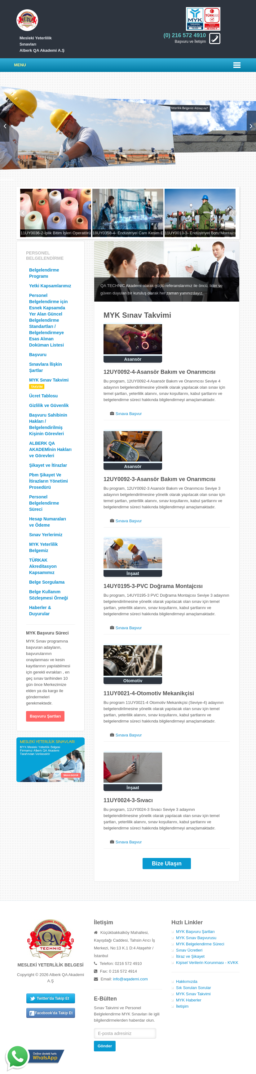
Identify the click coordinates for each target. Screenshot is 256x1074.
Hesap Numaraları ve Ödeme (47, 522)
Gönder (105, 1046)
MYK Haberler (188, 1000)
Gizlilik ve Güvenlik (49, 405)
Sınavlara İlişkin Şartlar (45, 367)
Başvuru (37, 354)
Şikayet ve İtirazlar (48, 465)
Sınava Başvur (129, 413)
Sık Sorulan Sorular (193, 987)
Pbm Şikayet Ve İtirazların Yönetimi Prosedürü (48, 481)
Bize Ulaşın (167, 863)
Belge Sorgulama (46, 582)
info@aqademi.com (130, 979)
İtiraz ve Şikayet (190, 956)
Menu (20, 65)
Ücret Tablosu (43, 395)
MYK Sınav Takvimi (48, 383)
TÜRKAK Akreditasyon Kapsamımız (43, 566)
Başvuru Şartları (45, 716)
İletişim (182, 1006)
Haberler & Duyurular (40, 610)
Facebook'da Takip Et (54, 1013)
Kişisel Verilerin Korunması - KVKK (207, 962)
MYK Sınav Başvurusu (196, 937)
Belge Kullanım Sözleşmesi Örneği (48, 594)
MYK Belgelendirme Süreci (200, 944)
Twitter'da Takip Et (53, 998)
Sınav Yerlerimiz (45, 534)
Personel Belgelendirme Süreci (44, 503)
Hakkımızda (186, 981)
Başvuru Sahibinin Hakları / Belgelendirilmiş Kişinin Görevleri (48, 424)
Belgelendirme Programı (44, 273)
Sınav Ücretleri (189, 950)
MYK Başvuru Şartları (195, 931)
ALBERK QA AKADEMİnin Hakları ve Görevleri (50, 449)
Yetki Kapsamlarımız (50, 285)
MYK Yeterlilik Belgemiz (43, 547)
